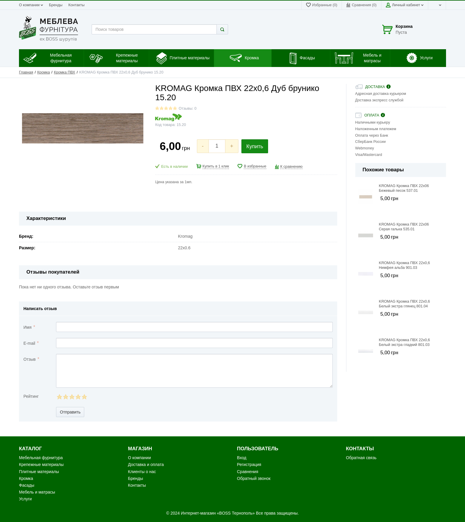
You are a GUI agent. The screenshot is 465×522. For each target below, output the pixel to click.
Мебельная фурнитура (41, 457)
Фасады (26, 485)
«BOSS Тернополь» (236, 513)
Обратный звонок (253, 478)
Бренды (56, 5)
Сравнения (247, 471)
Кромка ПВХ (64, 72)
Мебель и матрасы (37, 492)
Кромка (43, 72)
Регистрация (249, 464)
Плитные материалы (39, 471)
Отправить (70, 412)
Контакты (77, 5)
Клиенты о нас (142, 471)
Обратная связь (361, 457)
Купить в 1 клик (216, 166)
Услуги (25, 499)
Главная (26, 72)
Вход (241, 457)
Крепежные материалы (41, 464)
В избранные (255, 166)
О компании (31, 5)
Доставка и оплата (146, 464)
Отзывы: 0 (187, 108)
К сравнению (291, 167)
